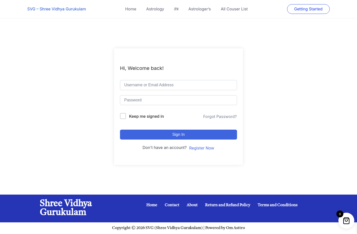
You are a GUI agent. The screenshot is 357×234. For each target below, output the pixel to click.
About (192, 205)
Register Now (201, 148)
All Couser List (234, 8)
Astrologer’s (199, 8)
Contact (172, 205)
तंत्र (176, 8)
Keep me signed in (146, 116)
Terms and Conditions (278, 205)
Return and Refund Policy (227, 205)
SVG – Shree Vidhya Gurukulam (56, 8)
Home (130, 8)
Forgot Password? (220, 116)
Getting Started (308, 8)
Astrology (155, 8)
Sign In (178, 134)
